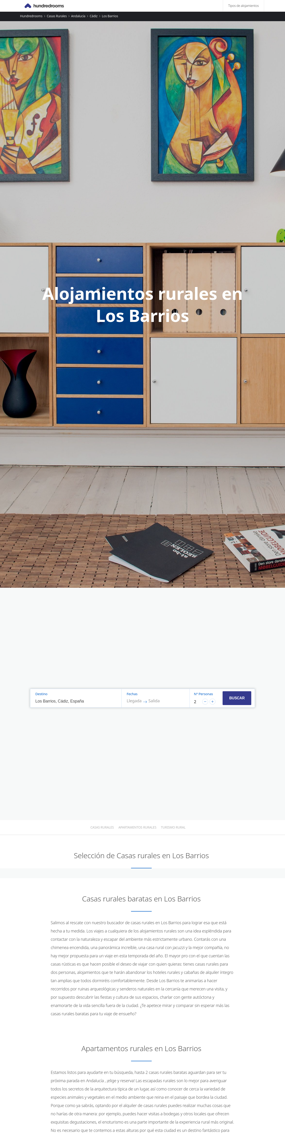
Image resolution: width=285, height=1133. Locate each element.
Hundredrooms (31, 16)
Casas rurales (57, 16)
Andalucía (78, 16)
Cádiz (94, 16)
